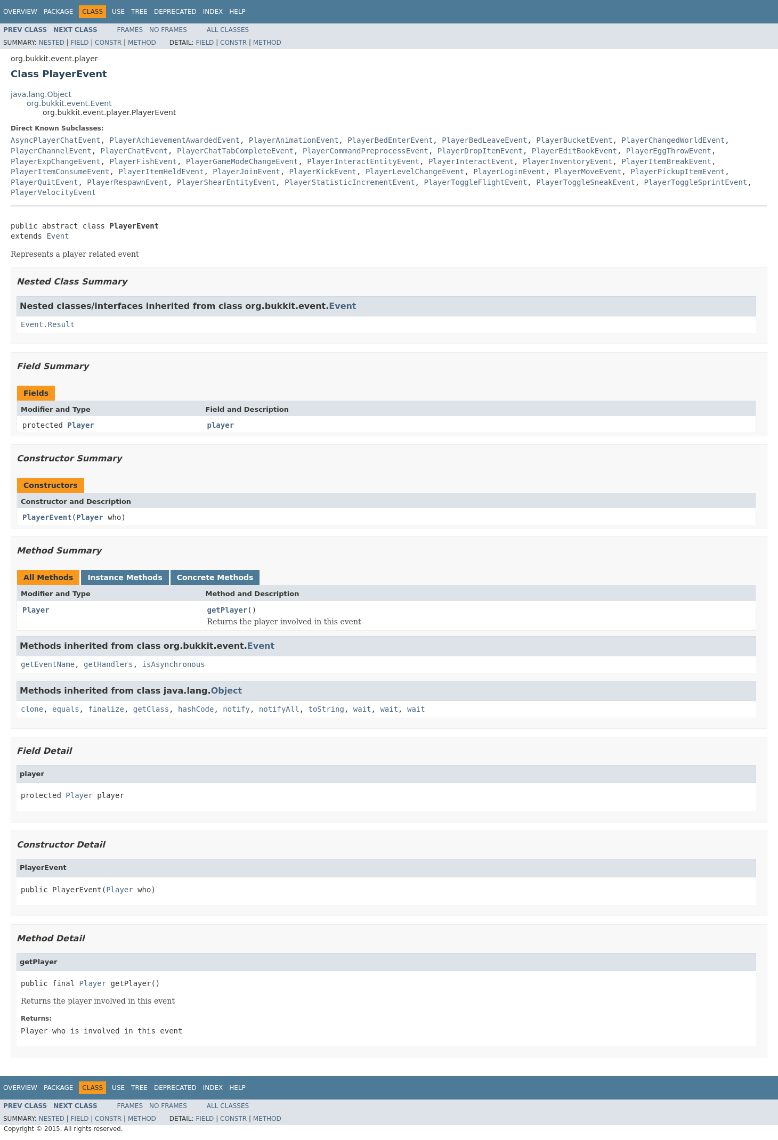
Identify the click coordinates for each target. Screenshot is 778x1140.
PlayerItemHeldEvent (161, 171)
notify (236, 709)
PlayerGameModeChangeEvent (242, 161)
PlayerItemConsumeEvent (60, 171)
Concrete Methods (215, 577)
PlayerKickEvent (322, 171)
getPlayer (227, 610)
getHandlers (108, 664)
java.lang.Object (41, 94)
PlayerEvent (47, 517)
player (220, 425)
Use (118, 11)
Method (142, 42)
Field (79, 42)
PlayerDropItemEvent (480, 150)
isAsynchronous (173, 664)
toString (326, 709)
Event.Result (48, 324)
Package (58, 11)
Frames (130, 30)
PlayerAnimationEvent (294, 140)
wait (362, 709)
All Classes (228, 30)
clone (32, 709)
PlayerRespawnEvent (127, 182)
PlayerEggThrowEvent (668, 150)
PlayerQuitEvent (44, 182)
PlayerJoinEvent (246, 171)
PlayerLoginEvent (509, 171)
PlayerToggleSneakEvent (585, 182)
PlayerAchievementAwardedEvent (174, 140)
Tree (139, 11)
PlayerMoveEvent (587, 171)
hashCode (196, 709)
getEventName (48, 664)
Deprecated (175, 11)
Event (57, 236)
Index (213, 11)
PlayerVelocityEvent (53, 192)
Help (237, 11)
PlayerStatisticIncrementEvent (350, 182)
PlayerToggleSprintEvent (696, 182)
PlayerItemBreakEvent (666, 161)
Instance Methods (124, 577)
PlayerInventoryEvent (568, 161)
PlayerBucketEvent (574, 140)
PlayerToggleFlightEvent (475, 182)
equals (65, 709)
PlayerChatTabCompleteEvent (235, 150)
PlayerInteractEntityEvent (363, 161)
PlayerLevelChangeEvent (415, 171)
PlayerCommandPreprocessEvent (365, 150)
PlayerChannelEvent (51, 150)
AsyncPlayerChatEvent (56, 140)
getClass (151, 709)
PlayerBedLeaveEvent (484, 140)
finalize (106, 709)
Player (80, 425)
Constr (108, 42)
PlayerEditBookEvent (574, 150)
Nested (51, 42)
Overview (20, 11)
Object (226, 691)
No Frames (168, 30)
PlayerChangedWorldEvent (673, 140)
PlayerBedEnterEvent (390, 140)
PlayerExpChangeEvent (56, 161)
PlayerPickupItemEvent (677, 171)
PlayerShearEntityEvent (226, 182)
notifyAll (279, 709)
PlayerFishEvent (142, 161)
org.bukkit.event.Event (69, 103)
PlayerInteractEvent (471, 161)
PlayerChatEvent (134, 150)
